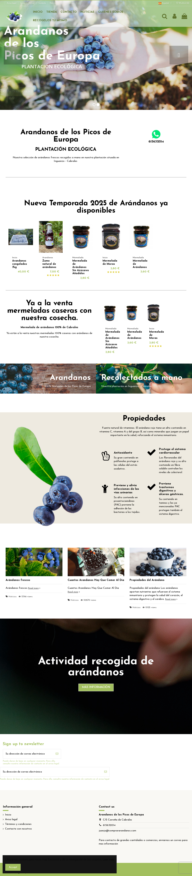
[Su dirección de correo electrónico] (28, 753)
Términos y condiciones (18, 824)
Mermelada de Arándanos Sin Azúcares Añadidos (80, 267)
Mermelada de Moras (110, 263)
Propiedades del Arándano (147, 580)
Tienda (32, 3)
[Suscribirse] (57, 753)
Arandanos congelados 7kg (19, 264)
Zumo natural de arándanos (49, 264)
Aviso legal (12, 3)
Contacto (42, 3)
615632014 (109, 825)
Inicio (22, 3)
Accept (13, 867)
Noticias (53, 3)
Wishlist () (182, 3)
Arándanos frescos (18, 580)
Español (165, 3)
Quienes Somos (67, 3)
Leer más (108, 859)
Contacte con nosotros (18, 828)
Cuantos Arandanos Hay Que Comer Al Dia (96, 580)
